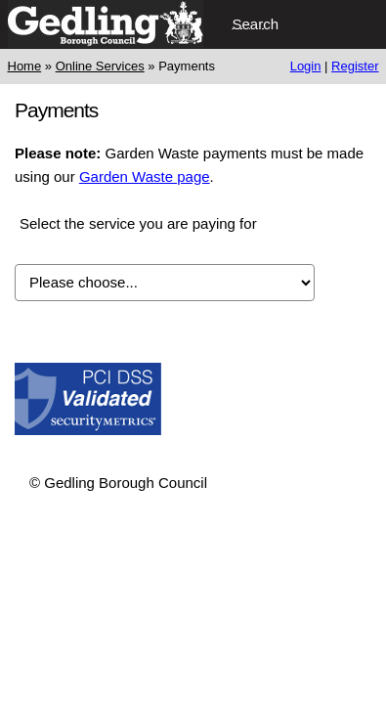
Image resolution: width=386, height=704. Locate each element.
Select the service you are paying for (138, 223)
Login (306, 66)
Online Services (100, 66)
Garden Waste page (144, 176)
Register (354, 66)
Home (25, 66)
